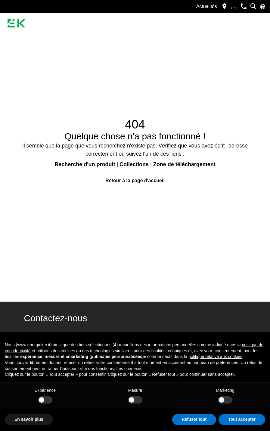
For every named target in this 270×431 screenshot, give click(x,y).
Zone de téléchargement (184, 164)
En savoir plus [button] (28, 419)
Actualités (206, 6)
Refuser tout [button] (194, 419)
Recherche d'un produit (84, 164)
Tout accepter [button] (242, 419)
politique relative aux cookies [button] (215, 356)
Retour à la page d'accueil (135, 180)
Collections (134, 164)
